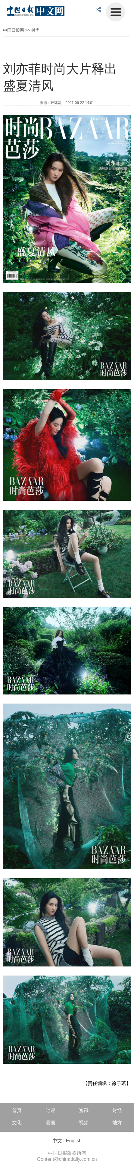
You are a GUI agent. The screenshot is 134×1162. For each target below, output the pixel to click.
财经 (117, 1110)
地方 (117, 1122)
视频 (84, 1122)
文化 (17, 1122)
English (74, 1140)
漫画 (50, 1122)
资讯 (84, 1110)
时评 (50, 1110)
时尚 (35, 30)
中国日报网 (13, 30)
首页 (17, 1110)
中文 (57, 1140)
